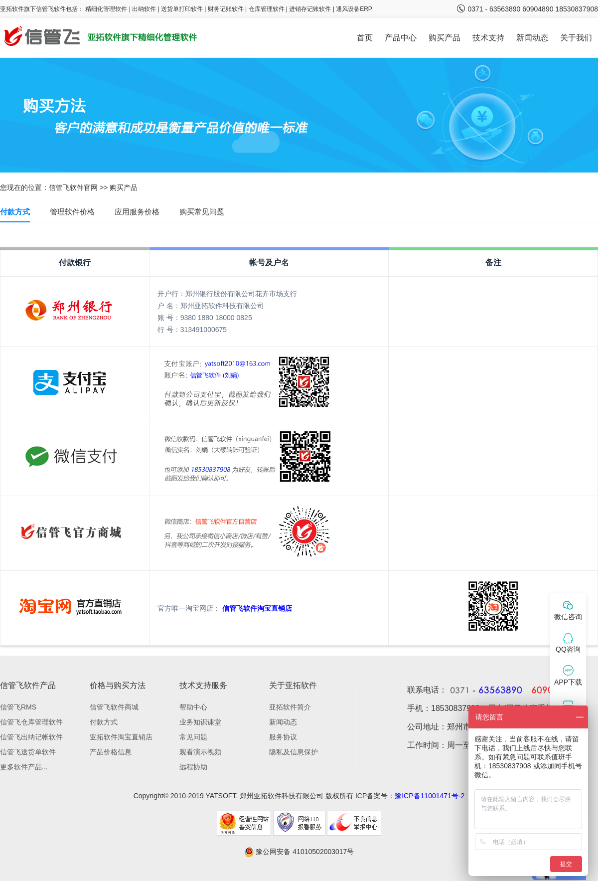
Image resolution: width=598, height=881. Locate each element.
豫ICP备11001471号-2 (429, 796)
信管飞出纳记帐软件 (31, 737)
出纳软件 (144, 8)
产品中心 (401, 37)
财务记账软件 (226, 8)
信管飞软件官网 (73, 187)
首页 (365, 37)
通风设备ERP (354, 8)
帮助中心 (193, 707)
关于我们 (576, 37)
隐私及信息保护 (293, 752)
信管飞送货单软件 (28, 752)
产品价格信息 (111, 752)
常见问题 (193, 737)
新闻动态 (532, 37)
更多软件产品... (24, 767)
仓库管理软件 (267, 8)
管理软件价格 (72, 211)
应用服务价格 (137, 211)
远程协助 (193, 767)
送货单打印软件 (182, 8)
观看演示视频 (200, 752)
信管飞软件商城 (114, 707)
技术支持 (488, 37)
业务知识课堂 (200, 722)
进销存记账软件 (310, 8)
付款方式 (15, 211)
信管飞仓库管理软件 (31, 722)
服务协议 (283, 737)
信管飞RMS (18, 707)
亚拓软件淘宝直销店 (121, 737)
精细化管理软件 (107, 8)
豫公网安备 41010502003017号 (299, 852)
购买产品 (444, 37)
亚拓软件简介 (290, 707)
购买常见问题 (201, 211)
